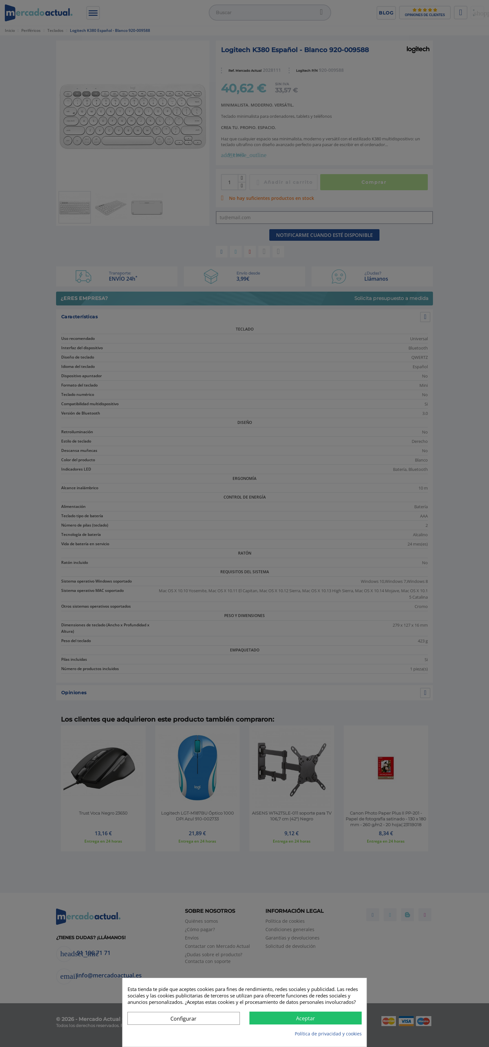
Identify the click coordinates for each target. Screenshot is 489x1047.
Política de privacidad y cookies (328, 1034)
